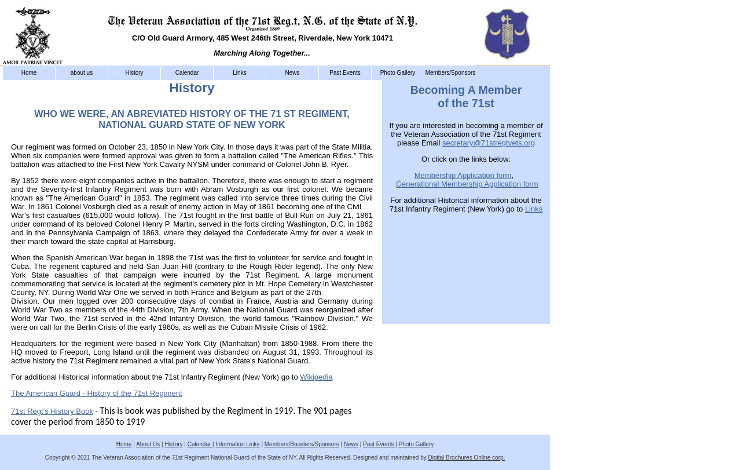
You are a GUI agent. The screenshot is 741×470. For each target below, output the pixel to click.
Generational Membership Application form (467, 184)
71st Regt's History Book (52, 411)
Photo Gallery (398, 73)
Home (29, 73)
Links (239, 73)
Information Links (237, 444)
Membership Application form (463, 175)
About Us (148, 444)
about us (82, 73)
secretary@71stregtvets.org (488, 143)
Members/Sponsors (450, 73)
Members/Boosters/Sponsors (302, 444)
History (134, 73)
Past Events (344, 73)
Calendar (187, 73)
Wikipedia (316, 377)
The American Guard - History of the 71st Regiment (96, 393)
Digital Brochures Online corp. (466, 457)
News (292, 73)
